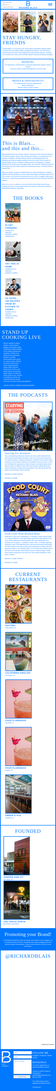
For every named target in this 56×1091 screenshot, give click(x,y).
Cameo (34, 1057)
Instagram (35, 1055)
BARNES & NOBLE (11, 234)
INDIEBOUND (9, 236)
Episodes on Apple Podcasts (14, 474)
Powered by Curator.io (48, 1044)
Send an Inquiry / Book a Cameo (28, 87)
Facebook (43, 1055)
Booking (7, 2)
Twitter (49, 1055)
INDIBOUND (9, 318)
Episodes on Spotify (11, 478)
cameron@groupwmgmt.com (41, 1075)
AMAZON (8, 232)
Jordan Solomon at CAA (38, 944)
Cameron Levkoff (15, 69)
